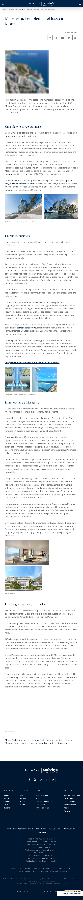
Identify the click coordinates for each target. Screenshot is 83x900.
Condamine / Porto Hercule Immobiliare (42, 861)
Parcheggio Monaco (41, 847)
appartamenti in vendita (16, 174)
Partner (67, 811)
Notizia (38, 798)
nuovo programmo (14, 136)
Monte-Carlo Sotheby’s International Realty (25, 740)
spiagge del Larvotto (26, 327)
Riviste (22, 805)
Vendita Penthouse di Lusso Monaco (41, 841)
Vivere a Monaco (42, 795)
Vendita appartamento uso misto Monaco (41, 850)
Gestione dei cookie (43, 892)
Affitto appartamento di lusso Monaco (41, 844)
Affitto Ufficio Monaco (41, 853)
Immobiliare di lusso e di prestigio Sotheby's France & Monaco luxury (41, 868)
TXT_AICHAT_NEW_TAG (72, 891)
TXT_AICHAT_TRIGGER (70, 894)
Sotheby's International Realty (54, 871)
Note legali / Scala (23, 892)
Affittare (5, 798)
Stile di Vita (6, 801)
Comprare (6, 795)
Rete (21, 795)
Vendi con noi (69, 801)
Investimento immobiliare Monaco (41, 839)
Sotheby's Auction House (27, 871)
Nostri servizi (69, 798)
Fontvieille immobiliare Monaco (41, 855)
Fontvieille (51, 183)
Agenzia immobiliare (72, 795)
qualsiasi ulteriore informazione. (54, 743)
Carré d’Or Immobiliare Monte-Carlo (41, 858)
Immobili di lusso (42, 808)
